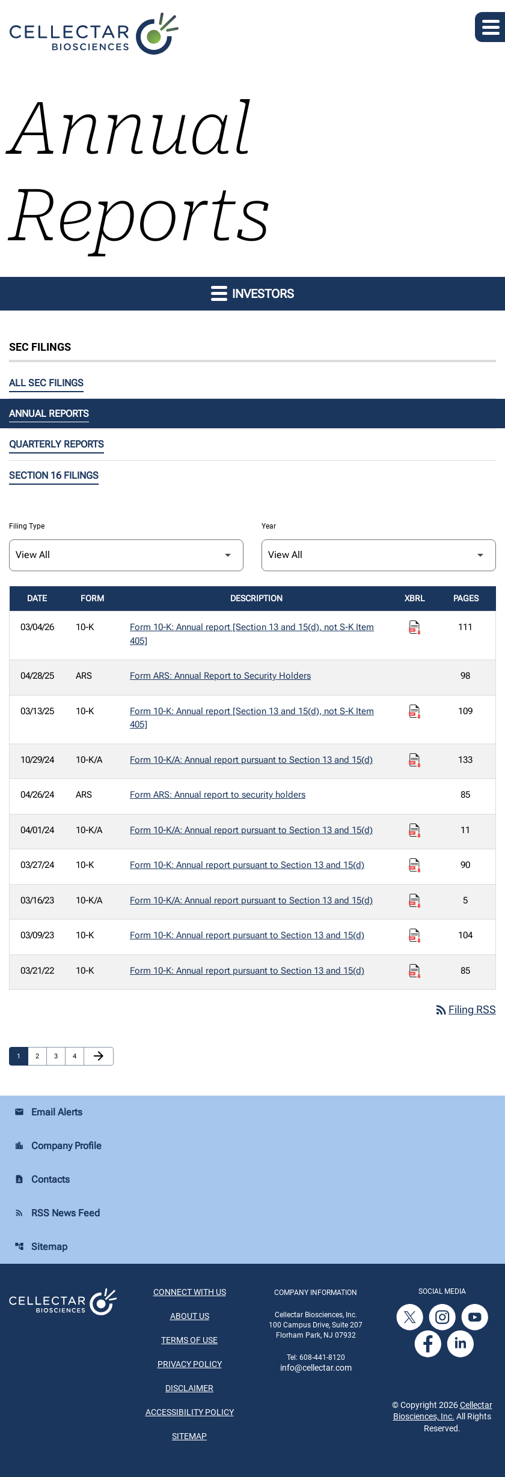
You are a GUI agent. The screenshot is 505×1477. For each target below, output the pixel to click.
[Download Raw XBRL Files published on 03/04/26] (415, 627)
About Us (189, 1316)
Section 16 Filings (54, 475)
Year (269, 526)
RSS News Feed (57, 1213)
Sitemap (40, 1247)
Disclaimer (189, 1388)
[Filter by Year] (379, 555)
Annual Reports (49, 413)
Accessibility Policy (189, 1413)
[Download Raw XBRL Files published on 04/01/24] (415, 830)
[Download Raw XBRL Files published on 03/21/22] (415, 971)
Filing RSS (465, 1010)
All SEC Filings (46, 383)
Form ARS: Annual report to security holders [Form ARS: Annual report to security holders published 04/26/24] (217, 794)
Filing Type (26, 526)
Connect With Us (189, 1292)
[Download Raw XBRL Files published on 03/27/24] (415, 865)
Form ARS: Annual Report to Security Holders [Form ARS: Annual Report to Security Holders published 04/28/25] (220, 675)
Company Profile (58, 1146)
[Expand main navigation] (490, 27)
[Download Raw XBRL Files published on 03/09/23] (415, 936)
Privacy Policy (190, 1364)
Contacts (42, 1180)
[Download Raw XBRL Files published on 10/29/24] (415, 760)
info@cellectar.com (316, 1368)
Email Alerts (48, 1112)
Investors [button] (252, 293)
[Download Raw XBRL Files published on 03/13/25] (415, 712)
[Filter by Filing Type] (126, 555)
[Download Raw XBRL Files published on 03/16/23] (415, 901)
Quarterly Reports (56, 444)
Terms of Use (189, 1340)
